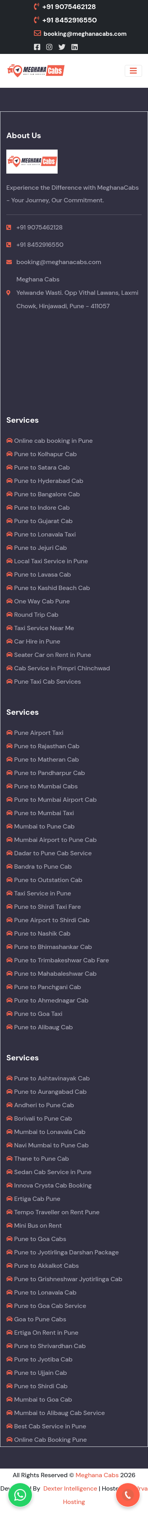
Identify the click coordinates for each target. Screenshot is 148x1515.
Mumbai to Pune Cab (40, 826)
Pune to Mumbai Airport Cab (51, 799)
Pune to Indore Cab (38, 507)
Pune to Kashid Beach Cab (48, 588)
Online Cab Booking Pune (46, 1439)
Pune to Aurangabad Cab (46, 1092)
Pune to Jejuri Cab (36, 548)
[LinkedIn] (75, 47)
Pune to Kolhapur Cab (41, 454)
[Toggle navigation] (133, 71)
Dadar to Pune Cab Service (49, 853)
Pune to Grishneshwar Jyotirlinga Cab (64, 1279)
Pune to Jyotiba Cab (39, 1359)
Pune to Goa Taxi (34, 1014)
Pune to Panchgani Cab (43, 987)
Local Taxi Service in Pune (47, 561)
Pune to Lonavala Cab (41, 1292)
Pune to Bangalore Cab (43, 494)
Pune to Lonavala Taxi (41, 534)
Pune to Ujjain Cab (36, 1373)
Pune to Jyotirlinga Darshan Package (62, 1252)
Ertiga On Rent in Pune (42, 1332)
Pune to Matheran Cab (42, 759)
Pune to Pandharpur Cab (45, 773)
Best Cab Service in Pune (46, 1426)
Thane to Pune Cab (37, 1158)
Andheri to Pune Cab (40, 1105)
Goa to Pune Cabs (36, 1319)
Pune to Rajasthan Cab (42, 746)
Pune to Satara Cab (38, 467)
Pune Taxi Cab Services (43, 681)
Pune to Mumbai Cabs (42, 786)
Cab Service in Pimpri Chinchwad (58, 668)
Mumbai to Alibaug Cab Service (55, 1413)
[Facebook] (37, 47)
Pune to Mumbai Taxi (40, 813)
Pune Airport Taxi (34, 733)
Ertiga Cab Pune (33, 1199)
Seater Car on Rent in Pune (48, 655)
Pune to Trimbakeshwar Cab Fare (57, 960)
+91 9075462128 (65, 6)
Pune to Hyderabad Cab (44, 481)
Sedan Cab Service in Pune (49, 1172)
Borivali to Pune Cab (39, 1118)
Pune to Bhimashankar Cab (49, 947)
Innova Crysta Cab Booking (49, 1185)
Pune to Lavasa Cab (38, 574)
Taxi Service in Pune (38, 893)
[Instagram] (50, 47)
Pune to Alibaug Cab (39, 1027)
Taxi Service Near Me (40, 628)
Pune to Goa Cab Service (46, 1306)
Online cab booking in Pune (49, 441)
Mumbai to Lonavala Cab (45, 1132)
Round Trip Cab (32, 614)
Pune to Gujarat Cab (39, 521)
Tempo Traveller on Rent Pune (52, 1212)
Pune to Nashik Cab (38, 933)
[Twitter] (62, 47)
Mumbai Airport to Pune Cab (51, 840)
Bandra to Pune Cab (39, 866)
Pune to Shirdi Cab (36, 1386)
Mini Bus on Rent (34, 1225)
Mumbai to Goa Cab (39, 1399)
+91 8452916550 (65, 20)
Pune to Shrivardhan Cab (46, 1346)
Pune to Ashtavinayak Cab (48, 1078)
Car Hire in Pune (33, 641)
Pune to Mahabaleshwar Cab (51, 973)
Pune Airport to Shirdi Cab (48, 920)
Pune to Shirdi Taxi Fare (43, 907)
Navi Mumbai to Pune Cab (47, 1145)
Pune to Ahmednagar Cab (47, 1000)
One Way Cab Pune (38, 601)
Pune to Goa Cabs (36, 1239)
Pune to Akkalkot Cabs (42, 1266)
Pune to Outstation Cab (44, 880)
